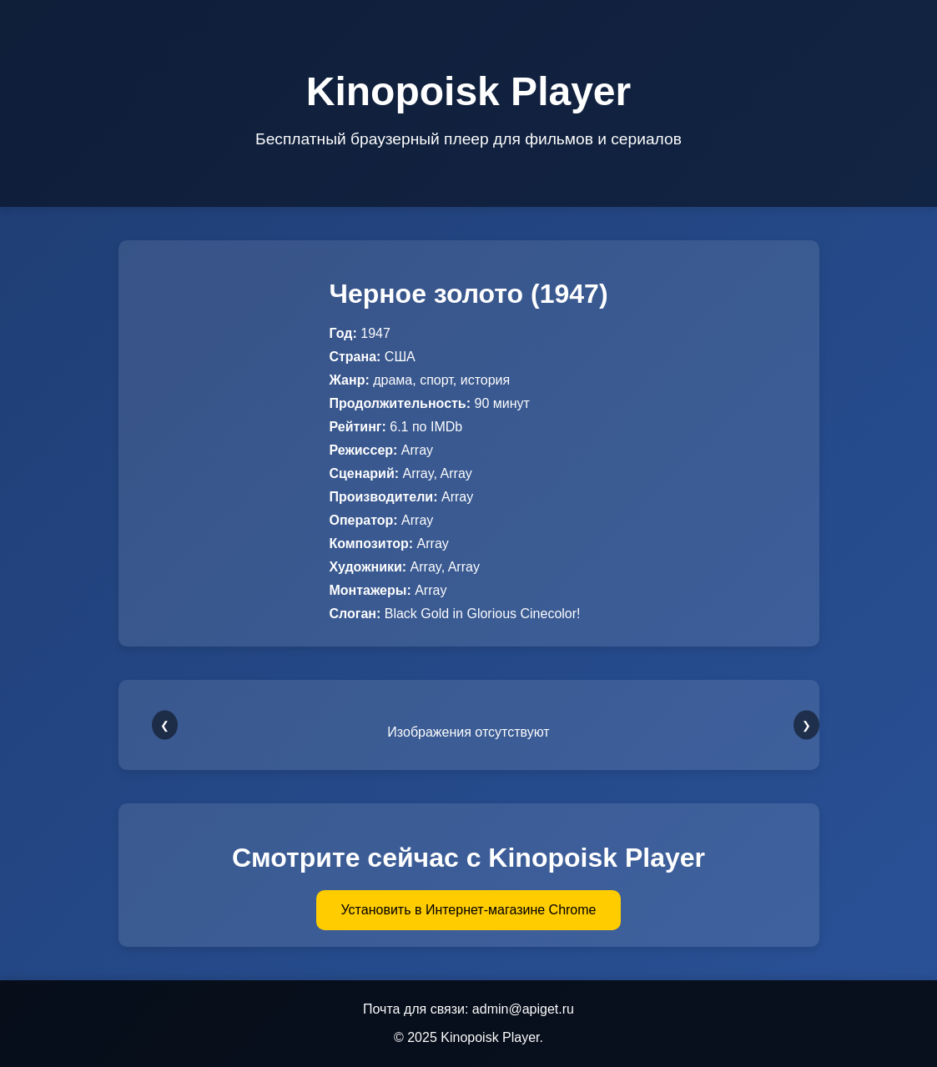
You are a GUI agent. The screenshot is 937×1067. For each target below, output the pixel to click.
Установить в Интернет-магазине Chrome (469, 910)
